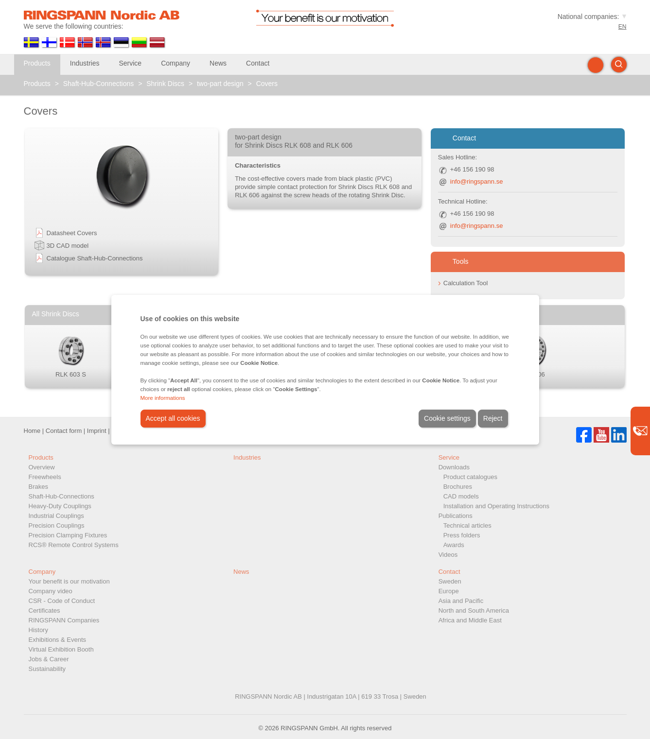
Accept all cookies (173, 418)
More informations (163, 398)
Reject (493, 418)
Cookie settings (447, 418)
